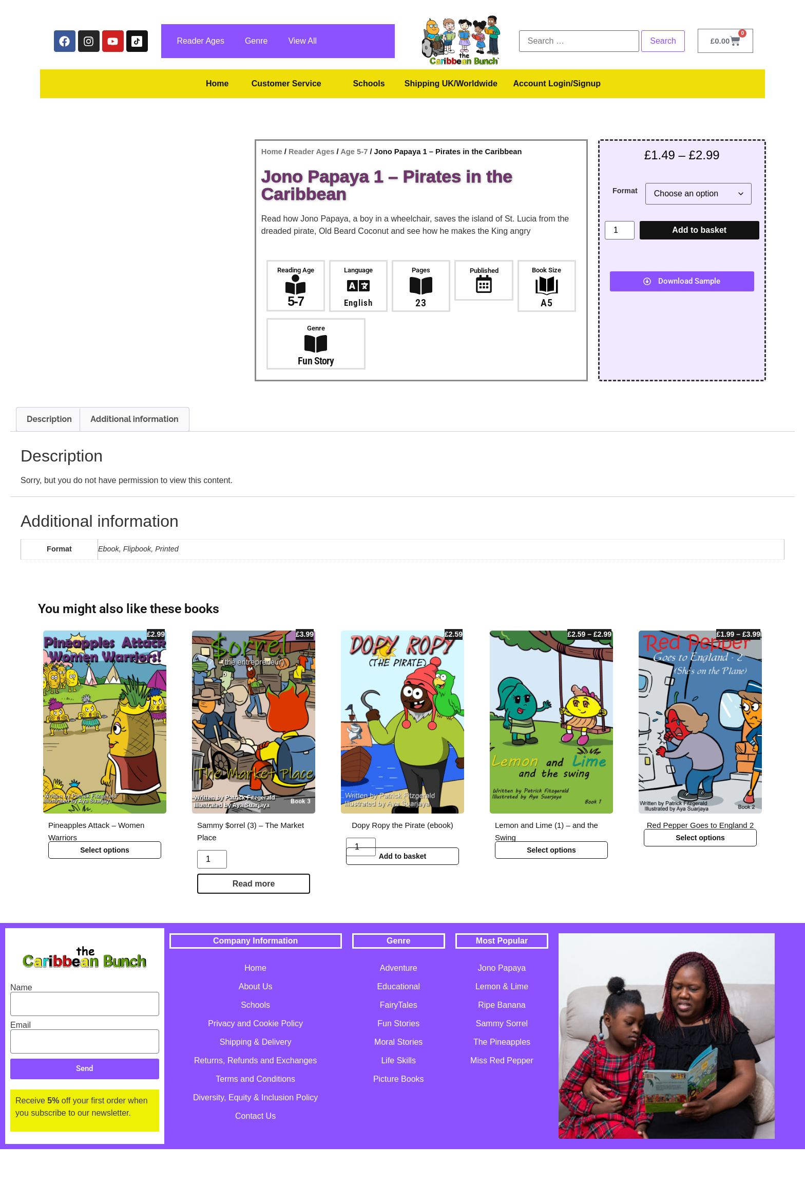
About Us (256, 1037)
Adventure (398, 1018)
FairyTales (398, 1055)
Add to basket (699, 230)
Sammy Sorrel (502, 1074)
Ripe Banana (502, 1055)
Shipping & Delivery (256, 1092)
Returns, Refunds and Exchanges (255, 1111)
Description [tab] (49, 470)
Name (21, 1038)
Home (217, 83)
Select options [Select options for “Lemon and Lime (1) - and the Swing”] (551, 900)
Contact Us (255, 1166)
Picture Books (398, 1129)
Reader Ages (200, 40)
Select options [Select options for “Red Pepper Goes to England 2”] (700, 888)
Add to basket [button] (403, 906)
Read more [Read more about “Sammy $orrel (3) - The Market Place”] (254, 934)
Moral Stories (398, 1092)
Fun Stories (398, 1074)
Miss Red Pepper (501, 1111)
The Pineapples (501, 1092)
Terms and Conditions (255, 1129)
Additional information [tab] (134, 470)
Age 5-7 (354, 151)
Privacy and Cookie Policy (255, 1074)
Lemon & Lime (501, 1037)
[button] (682, 281)
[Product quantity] (620, 230)
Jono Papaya (502, 1018)
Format (625, 190)
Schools (369, 83)
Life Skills (398, 1111)
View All (302, 40)
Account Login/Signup (557, 83)
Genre (256, 40)
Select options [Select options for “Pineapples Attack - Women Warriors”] (104, 900)
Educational (398, 1037)
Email (20, 1076)
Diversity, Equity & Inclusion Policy (255, 1148)
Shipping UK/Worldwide (451, 83)
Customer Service (286, 83)
